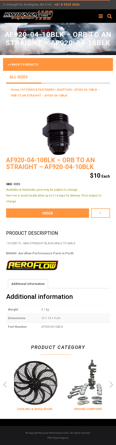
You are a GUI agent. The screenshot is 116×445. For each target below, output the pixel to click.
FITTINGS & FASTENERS (37, 89)
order (47, 213)
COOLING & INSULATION (40, 409)
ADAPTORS (64, 89)
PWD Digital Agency (58, 438)
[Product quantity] (100, 213)
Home (15, 89)
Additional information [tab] (28, 284)
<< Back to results (23, 64)
